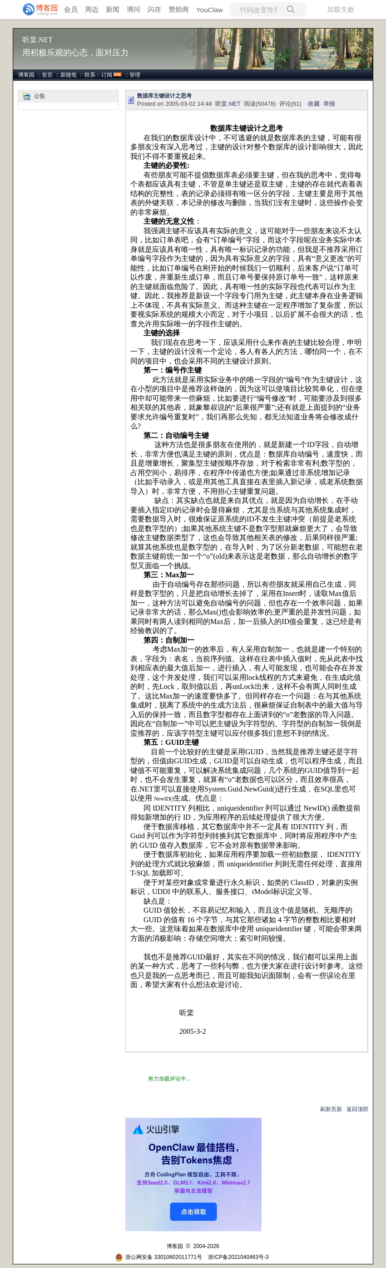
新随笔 (68, 75)
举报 (329, 103)
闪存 (154, 9)
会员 (71, 9)
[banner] (36, 9)
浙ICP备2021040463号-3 (238, 1257)
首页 (47, 75)
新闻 (112, 9)
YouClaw (209, 10)
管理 (134, 75)
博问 (133, 9)
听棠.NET (37, 40)
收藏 (314, 103)
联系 (89, 75)
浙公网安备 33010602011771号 (158, 1257)
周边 (92, 9)
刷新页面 (331, 1109)
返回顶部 (357, 1109)
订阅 (106, 75)
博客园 (26, 75)
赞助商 (178, 9)
